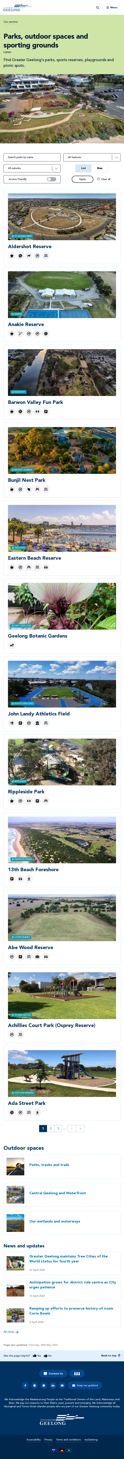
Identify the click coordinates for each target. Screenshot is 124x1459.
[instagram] (34, 1385)
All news (9, 1332)
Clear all (105, 179)
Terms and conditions (68, 1440)
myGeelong (91, 1440)
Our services (11, 22)
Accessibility (34, 1440)
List (83, 168)
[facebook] (25, 1385)
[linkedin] (53, 1385)
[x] (43, 1385)
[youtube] (62, 1385)
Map (100, 168)
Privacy (48, 1440)
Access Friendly (18, 179)
